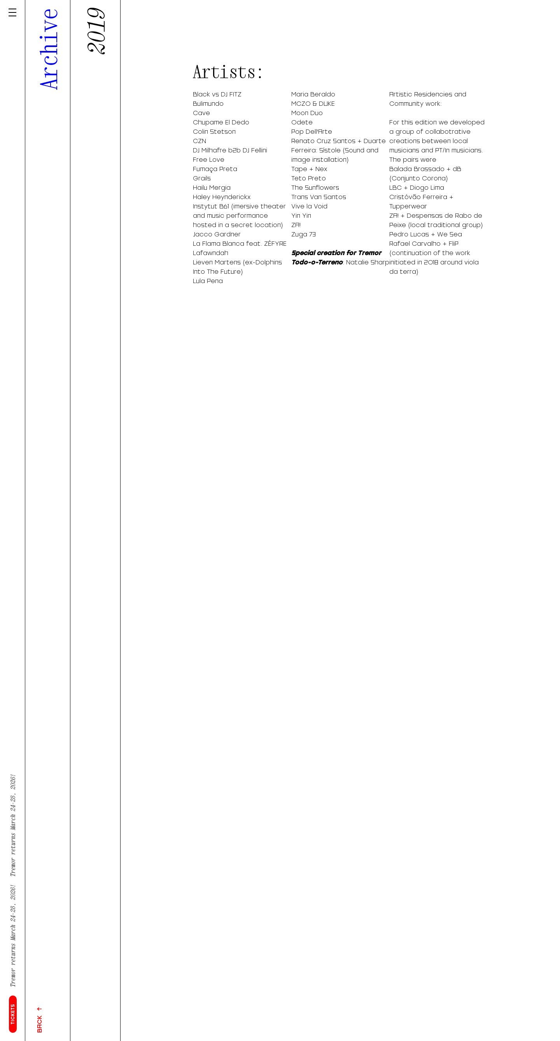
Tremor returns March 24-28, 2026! (13, 939)
